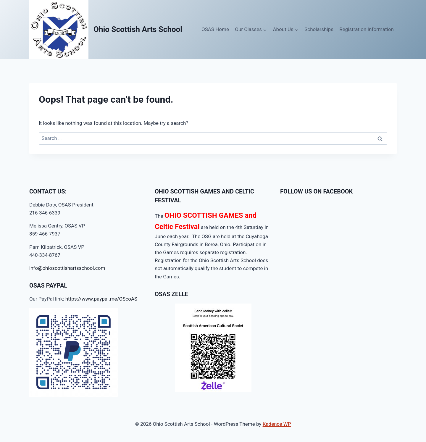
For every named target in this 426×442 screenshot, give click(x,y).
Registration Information (366, 29)
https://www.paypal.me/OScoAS (101, 299)
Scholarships (318, 29)
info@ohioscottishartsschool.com (67, 268)
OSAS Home (215, 29)
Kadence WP (277, 424)
